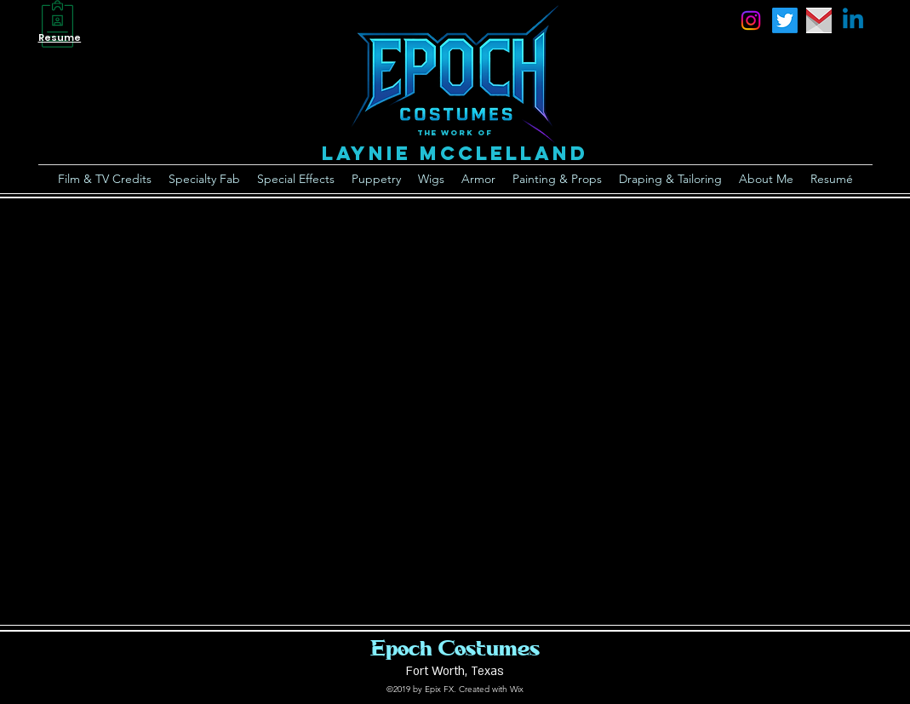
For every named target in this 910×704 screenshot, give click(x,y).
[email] (819, 20)
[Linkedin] (853, 20)
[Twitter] (785, 20)
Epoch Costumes (455, 648)
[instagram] (751, 20)
